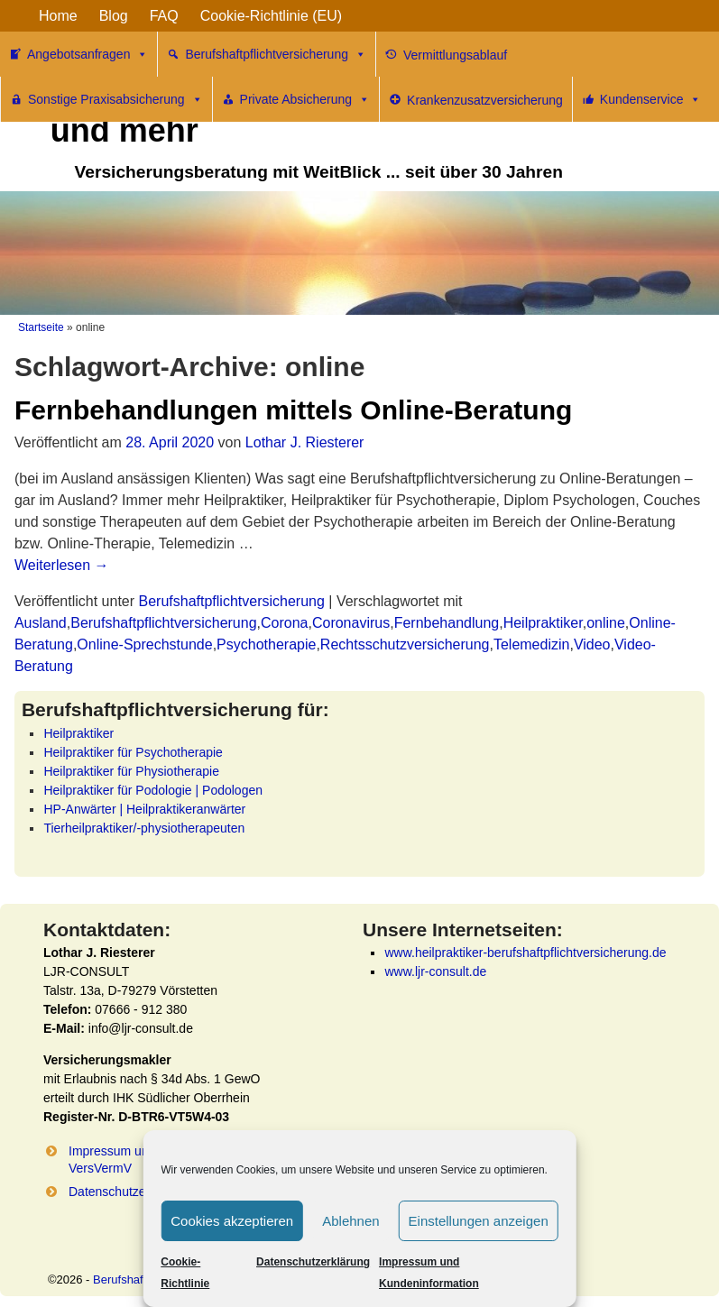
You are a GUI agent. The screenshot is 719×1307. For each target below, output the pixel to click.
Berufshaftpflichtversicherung (275, 54)
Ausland (40, 622)
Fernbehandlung (447, 622)
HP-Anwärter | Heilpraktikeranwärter (144, 809)
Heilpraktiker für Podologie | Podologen (153, 790)
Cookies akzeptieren (232, 1221)
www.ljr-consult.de (435, 971)
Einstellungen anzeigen (478, 1221)
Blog (113, 15)
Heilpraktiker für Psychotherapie (132, 752)
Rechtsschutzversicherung (405, 644)
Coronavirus (351, 622)
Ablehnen (350, 1221)
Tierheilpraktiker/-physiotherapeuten (143, 828)
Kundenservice (651, 99)
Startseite (41, 327)
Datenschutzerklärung (313, 1262)
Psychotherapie (266, 644)
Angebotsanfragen (87, 54)
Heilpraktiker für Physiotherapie (131, 771)
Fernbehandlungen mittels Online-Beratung (293, 410)
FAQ (164, 15)
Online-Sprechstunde (144, 644)
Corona (284, 622)
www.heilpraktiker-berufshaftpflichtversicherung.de (525, 952)
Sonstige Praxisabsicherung (115, 99)
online (605, 622)
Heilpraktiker (543, 622)
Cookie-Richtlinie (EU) (271, 15)
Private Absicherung (305, 99)
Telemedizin (531, 644)
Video (592, 644)
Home (58, 15)
